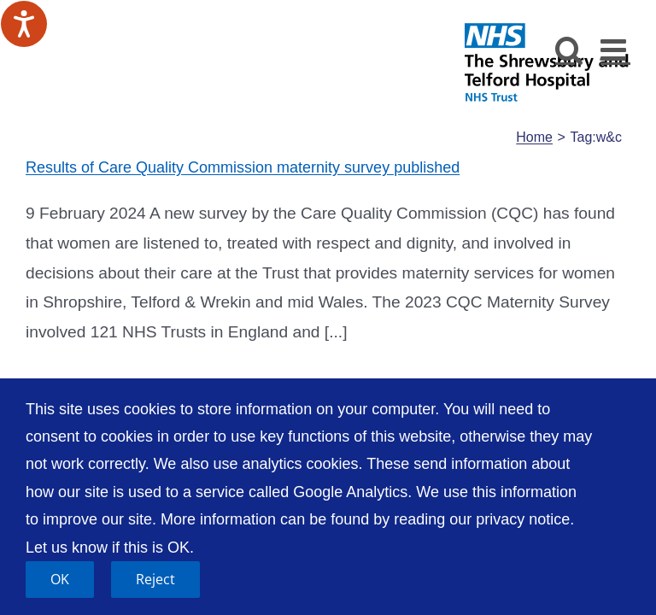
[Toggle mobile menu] (615, 49)
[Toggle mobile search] (569, 49)
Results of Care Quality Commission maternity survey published (243, 167)
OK (59, 579)
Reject (155, 579)
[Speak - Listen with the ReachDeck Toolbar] (24, 24)
